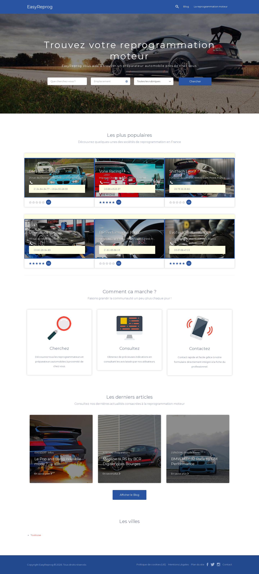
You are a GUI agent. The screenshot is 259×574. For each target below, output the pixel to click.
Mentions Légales (178, 564)
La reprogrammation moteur (211, 6)
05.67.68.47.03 (182, 249)
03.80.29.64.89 (42, 249)
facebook (207, 564)
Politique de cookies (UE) (151, 564)
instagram (218, 564)
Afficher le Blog (129, 495)
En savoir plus (42, 473)
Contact (227, 564)
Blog (186, 6)
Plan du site (197, 564)
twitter (213, 564)
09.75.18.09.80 (182, 188)
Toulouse (36, 535)
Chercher (195, 81)
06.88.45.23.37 (112, 188)
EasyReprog (40, 6)
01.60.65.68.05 (112, 249)
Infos (51, 452)
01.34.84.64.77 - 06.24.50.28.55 (51, 188)
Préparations (122, 452)
